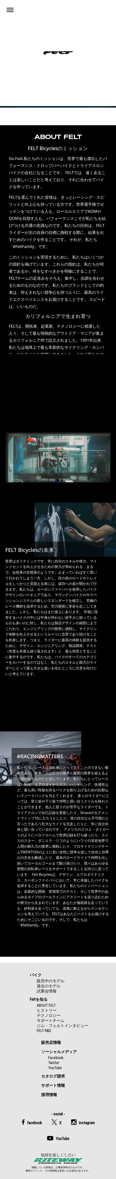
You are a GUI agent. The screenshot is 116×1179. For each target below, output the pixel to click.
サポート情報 (53, 1085)
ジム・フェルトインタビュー (62, 1025)
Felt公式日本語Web (58, 53)
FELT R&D (44, 1030)
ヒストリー (47, 1010)
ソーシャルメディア (59, 1051)
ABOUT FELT (46, 1005)
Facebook (55, 1057)
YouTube (55, 1067)
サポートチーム (50, 1020)
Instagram (83, 1122)
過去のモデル (49, 986)
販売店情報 (51, 1042)
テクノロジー (49, 1015)
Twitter (53, 1062)
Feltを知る (39, 999)
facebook (32, 1122)
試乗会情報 (47, 991)
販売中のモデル (50, 981)
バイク (36, 975)
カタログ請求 (53, 1076)
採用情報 (49, 1094)
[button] (54, 480)
